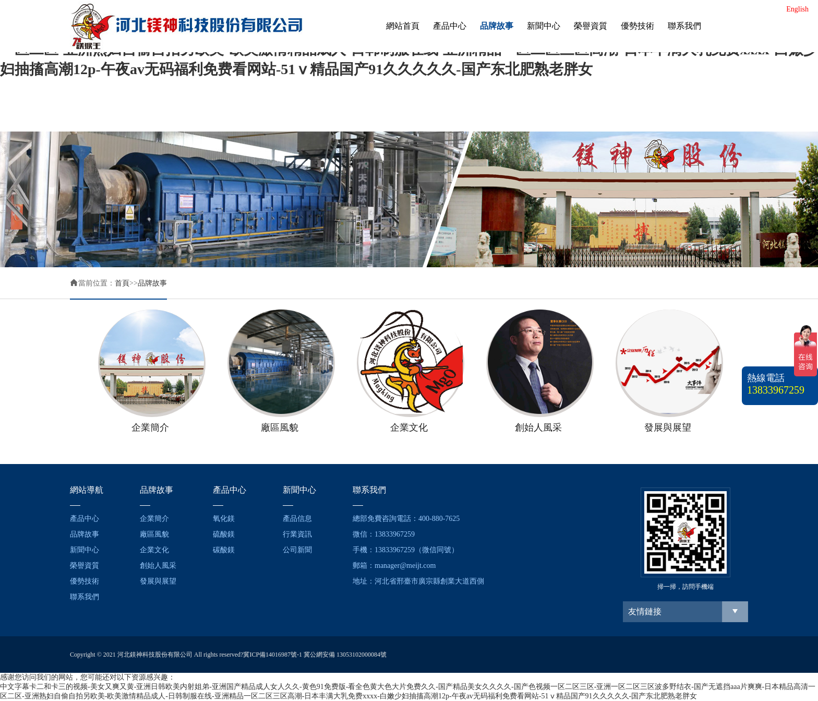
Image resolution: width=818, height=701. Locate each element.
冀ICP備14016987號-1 (272, 654)
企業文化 (154, 550)
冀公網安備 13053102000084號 (345, 654)
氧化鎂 (224, 518)
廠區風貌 (154, 534)
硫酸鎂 (224, 534)
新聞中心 (543, 25)
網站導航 (86, 489)
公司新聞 (297, 550)
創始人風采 (158, 565)
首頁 (122, 283)
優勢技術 (637, 25)
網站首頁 (402, 25)
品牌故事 (496, 25)
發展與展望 (158, 581)
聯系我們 (684, 25)
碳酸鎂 (224, 550)
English (797, 9)
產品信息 (297, 518)
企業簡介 (154, 518)
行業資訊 (297, 534)
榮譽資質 (590, 25)
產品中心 (449, 25)
